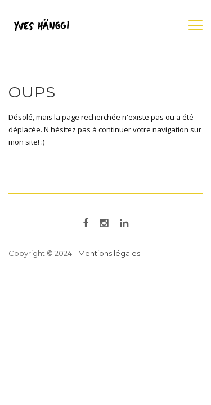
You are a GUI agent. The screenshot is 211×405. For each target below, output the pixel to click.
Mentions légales (109, 253)
